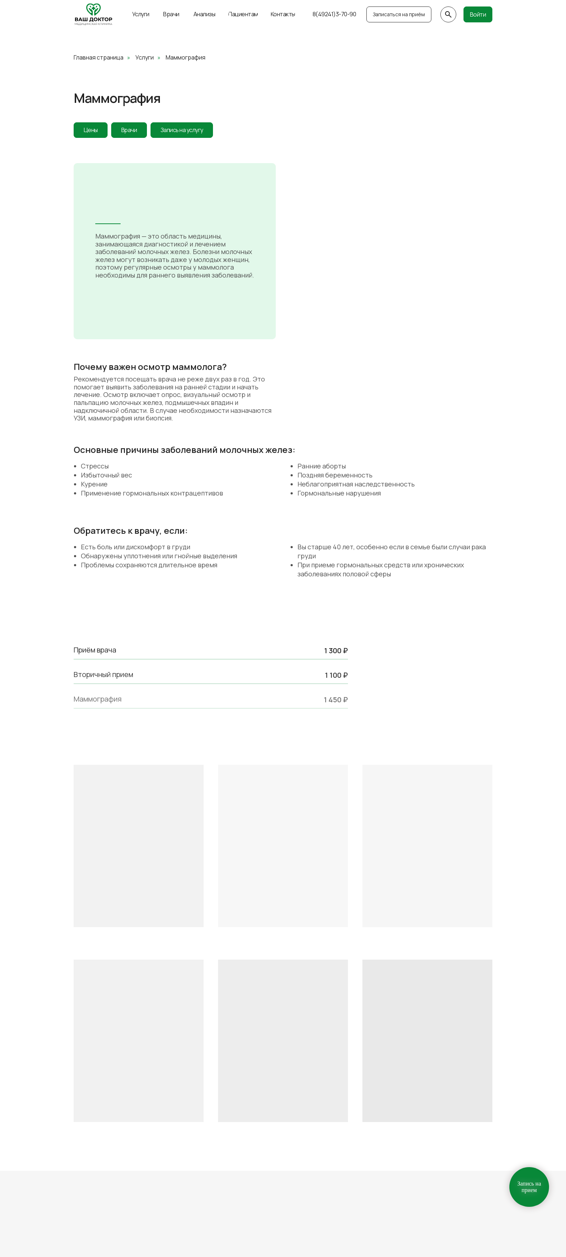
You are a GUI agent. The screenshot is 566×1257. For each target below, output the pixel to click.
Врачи (135, 131)
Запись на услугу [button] (195, 131)
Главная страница (98, 57)
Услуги (144, 57)
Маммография (185, 57)
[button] (398, 14)
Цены (92, 131)
